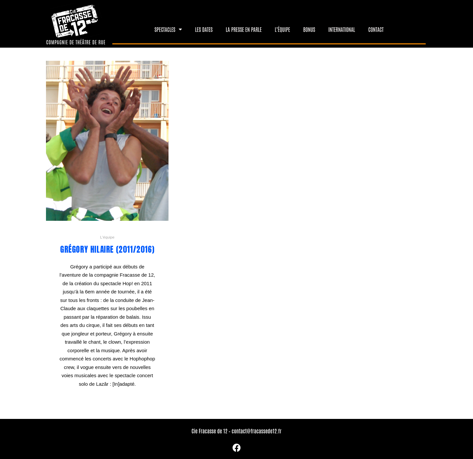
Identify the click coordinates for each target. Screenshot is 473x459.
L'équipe (107, 237)
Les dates (204, 29)
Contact (376, 29)
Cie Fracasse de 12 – (211, 430)
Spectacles (168, 29)
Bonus (309, 29)
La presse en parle (243, 29)
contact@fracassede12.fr (257, 430)
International (341, 29)
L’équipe (282, 29)
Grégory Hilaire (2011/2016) (107, 249)
